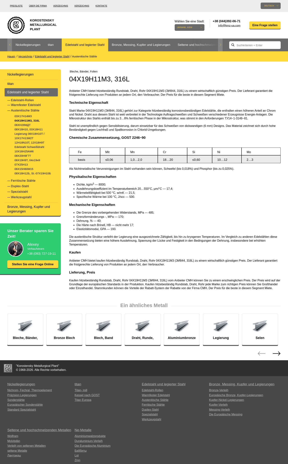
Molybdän (13, 443)
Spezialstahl (19, 191)
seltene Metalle (17, 453)
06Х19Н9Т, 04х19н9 (27, 160)
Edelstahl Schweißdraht (29, 146)
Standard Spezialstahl (21, 412)
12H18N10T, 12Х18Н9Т (29, 142)
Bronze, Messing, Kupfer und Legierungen (141, 45)
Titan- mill (81, 392)
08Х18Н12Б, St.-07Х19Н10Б (33, 173)
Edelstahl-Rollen (22, 100)
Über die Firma (38, 6)
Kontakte (101, 6)
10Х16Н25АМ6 (24, 151)
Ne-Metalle (83, 432)
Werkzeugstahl (21, 197)
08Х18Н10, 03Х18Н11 (29, 129)
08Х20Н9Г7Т (23, 155)
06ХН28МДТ (23, 124)
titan (51, 45)
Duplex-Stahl (20, 186)
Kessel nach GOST (87, 397)
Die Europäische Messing (225, 416)
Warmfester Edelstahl (26, 105)
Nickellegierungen (28, 45)
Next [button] (220, 44)
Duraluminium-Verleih (89, 443)
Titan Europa (83, 402)
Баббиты (81, 453)
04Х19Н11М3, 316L (27, 120)
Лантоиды (14, 457)
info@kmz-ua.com (229, 25)
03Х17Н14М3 (23, 116)
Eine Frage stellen (265, 25)
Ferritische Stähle (23, 180)
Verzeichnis (60, 6)
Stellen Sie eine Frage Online (33, 267)
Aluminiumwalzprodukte (90, 438)
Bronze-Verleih (218, 392)
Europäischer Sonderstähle (25, 407)
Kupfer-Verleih (218, 407)
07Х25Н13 (21, 164)
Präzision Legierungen (22, 397)
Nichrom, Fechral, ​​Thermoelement (29, 392)
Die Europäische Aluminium (93, 448)
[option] (28, 45)
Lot (77, 457)
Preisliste (16, 6)
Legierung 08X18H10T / (29, 133)
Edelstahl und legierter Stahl (85, 45)
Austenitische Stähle (25, 110)
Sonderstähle (16, 402)
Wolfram (12, 438)
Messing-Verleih (219, 412)
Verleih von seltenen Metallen (26, 448)
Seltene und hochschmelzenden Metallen (206, 45)
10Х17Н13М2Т (24, 138)
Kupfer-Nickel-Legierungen (226, 402)
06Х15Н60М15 (24, 168)
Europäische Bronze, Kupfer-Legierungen (236, 397)
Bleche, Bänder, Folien (88, 72)
